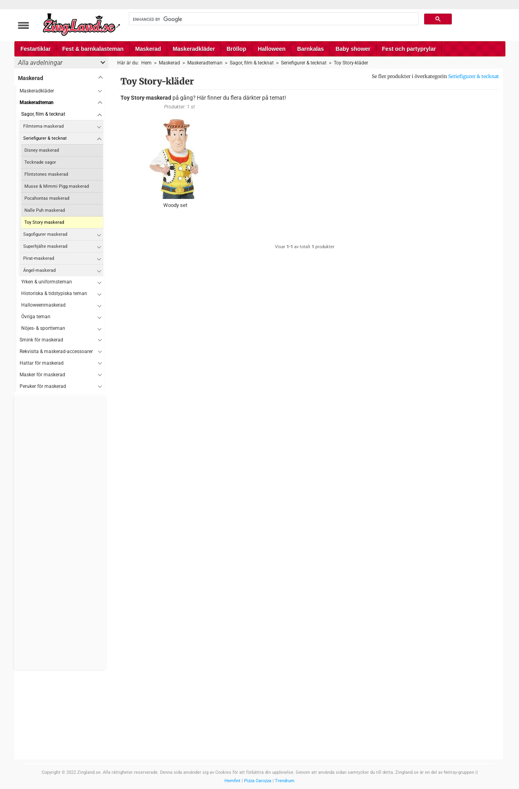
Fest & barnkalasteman (92, 49)
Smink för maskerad (41, 340)
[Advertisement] (59, 533)
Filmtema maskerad (43, 126)
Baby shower (352, 49)
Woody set (175, 205)
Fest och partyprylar (409, 49)
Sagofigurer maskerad (45, 234)
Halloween (271, 49)
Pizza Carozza (257, 780)
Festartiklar (35, 49)
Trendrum (285, 780)
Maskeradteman (37, 102)
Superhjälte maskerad (45, 246)
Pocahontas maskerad (46, 198)
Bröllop (236, 49)
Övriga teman (35, 316)
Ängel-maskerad (39, 270)
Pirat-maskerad (38, 258)
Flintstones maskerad (46, 174)
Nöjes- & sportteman (43, 328)
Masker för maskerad (42, 374)
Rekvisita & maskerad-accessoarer (56, 351)
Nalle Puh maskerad (44, 210)
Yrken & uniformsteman (46, 282)
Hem (146, 63)
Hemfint (232, 780)
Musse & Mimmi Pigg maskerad (56, 186)
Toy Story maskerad (44, 222)
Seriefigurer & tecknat (473, 76)
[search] (273, 19)
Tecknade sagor (40, 162)
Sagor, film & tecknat (43, 114)
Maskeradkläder (193, 49)
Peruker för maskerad (43, 386)
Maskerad (148, 49)
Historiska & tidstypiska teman (54, 293)
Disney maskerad (41, 150)
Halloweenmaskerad (43, 305)
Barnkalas (310, 49)
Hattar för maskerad (42, 363)
